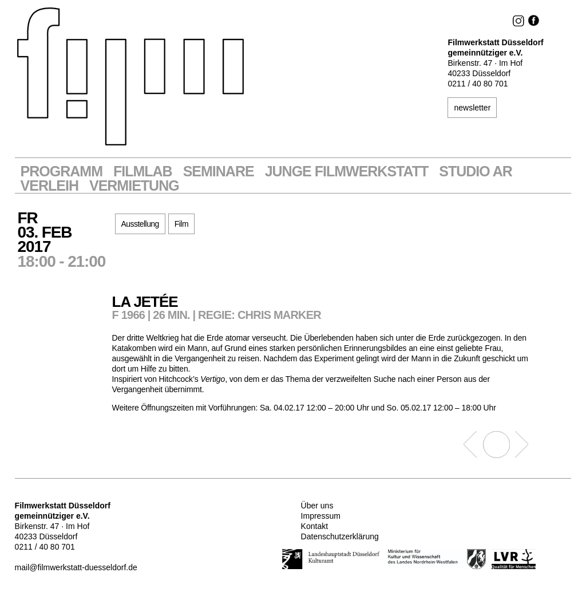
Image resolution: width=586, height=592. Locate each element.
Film (181, 223)
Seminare (218, 171)
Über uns (317, 505)
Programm (61, 171)
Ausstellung (140, 223)
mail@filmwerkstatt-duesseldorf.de (76, 567)
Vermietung (134, 186)
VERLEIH (49, 186)
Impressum (320, 515)
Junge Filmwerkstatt (347, 171)
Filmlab (142, 171)
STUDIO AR (475, 171)
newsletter (472, 107)
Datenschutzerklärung (340, 536)
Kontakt (314, 526)
